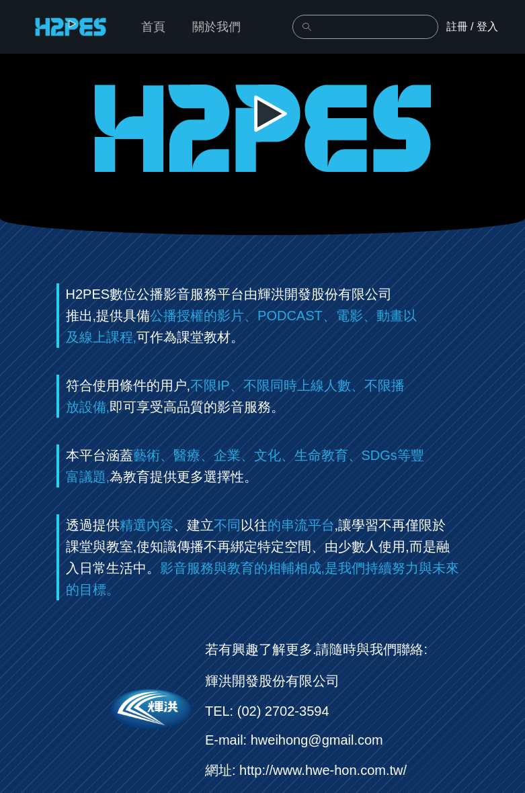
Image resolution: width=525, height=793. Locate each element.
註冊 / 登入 (472, 26)
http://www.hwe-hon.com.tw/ (323, 770)
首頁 (153, 27)
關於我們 (216, 27)
